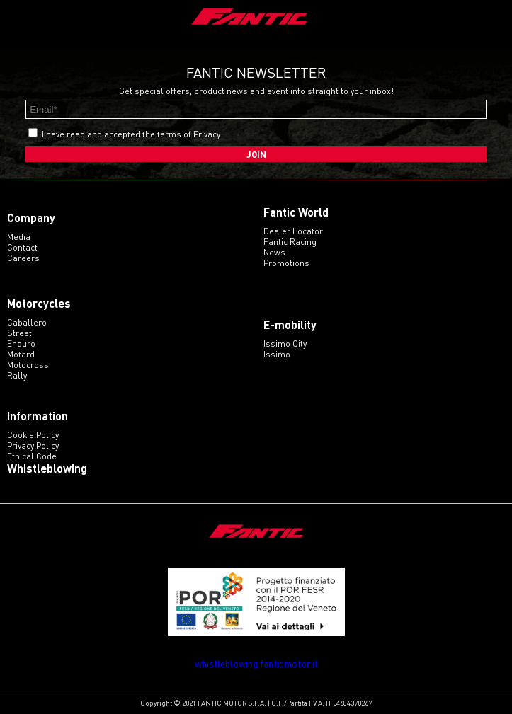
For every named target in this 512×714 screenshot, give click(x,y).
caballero (27, 322)
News (274, 252)
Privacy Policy (33, 445)
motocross (28, 364)
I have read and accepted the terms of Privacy (131, 134)
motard (21, 354)
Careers (23, 258)
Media (18, 236)
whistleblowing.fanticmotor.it (256, 663)
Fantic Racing (290, 241)
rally (17, 375)
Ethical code (32, 456)
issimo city (285, 343)
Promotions (286, 263)
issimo (276, 354)
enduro (21, 343)
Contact (22, 247)
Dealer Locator (293, 231)
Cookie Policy (33, 435)
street (19, 333)
